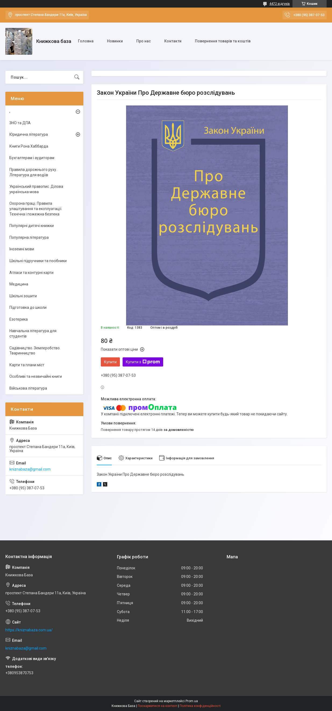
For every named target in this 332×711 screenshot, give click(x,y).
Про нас (143, 41)
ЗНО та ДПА (20, 123)
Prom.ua (191, 701)
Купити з (143, 362)
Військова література (28, 388)
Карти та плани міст (26, 365)
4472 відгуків (279, 4)
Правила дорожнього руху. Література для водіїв (33, 172)
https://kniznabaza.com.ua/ (29, 630)
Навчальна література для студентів (32, 333)
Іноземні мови (21, 249)
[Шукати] (76, 77)
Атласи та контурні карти (31, 272)
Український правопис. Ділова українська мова (36, 189)
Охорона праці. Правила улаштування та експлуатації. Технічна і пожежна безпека (35, 208)
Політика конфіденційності (200, 706)
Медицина (18, 284)
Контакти (172, 41)
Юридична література (28, 134)
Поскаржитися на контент (157, 706)
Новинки (115, 41)
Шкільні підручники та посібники (38, 261)
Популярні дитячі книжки (31, 225)
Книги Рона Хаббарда (28, 146)
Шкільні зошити (23, 296)
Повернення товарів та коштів (223, 41)
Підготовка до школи (28, 307)
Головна (86, 41)
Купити (110, 362)
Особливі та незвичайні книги (35, 376)
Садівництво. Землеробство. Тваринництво (34, 351)
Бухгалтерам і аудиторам (31, 158)
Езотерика (18, 319)
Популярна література (29, 237)
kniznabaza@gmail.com (30, 469)
